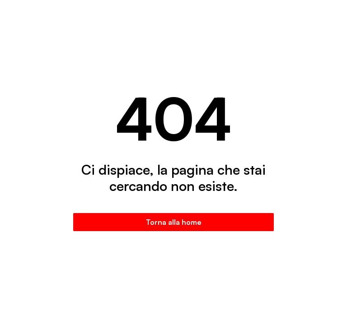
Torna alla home (174, 222)
